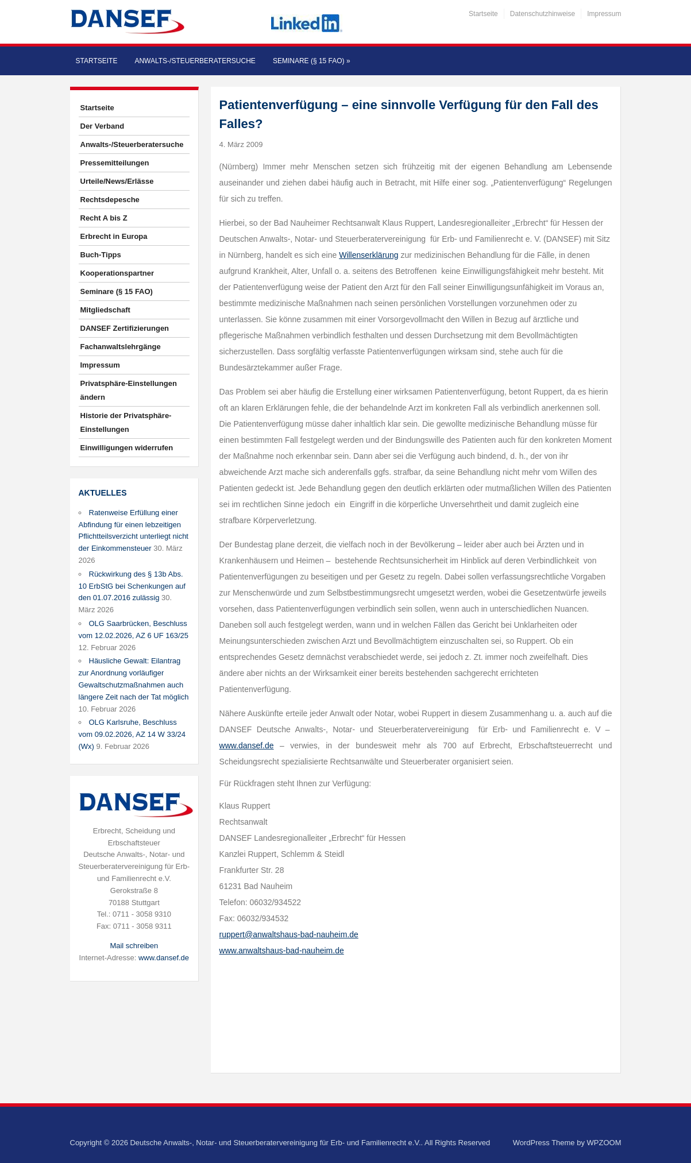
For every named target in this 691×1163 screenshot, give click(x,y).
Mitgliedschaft (105, 310)
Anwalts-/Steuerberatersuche (194, 61)
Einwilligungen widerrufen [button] (126, 447)
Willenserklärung (368, 255)
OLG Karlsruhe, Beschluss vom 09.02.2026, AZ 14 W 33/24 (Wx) (132, 734)
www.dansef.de (163, 957)
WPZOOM (604, 1142)
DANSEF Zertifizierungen (124, 328)
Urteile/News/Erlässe (117, 181)
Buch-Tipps (100, 254)
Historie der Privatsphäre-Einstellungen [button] (126, 422)
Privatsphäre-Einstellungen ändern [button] (128, 390)
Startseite (483, 14)
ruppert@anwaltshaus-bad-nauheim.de (288, 934)
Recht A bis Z (104, 218)
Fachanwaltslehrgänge (120, 346)
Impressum (604, 14)
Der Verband (102, 126)
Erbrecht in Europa (114, 236)
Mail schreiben (134, 945)
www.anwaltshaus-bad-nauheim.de (281, 950)
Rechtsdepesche (110, 199)
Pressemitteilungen (114, 163)
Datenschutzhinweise (542, 14)
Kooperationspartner (117, 273)
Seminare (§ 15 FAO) (311, 61)
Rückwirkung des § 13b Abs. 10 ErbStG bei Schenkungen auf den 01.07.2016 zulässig (132, 586)
